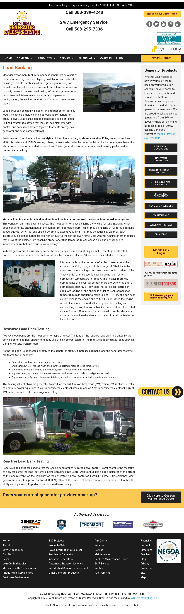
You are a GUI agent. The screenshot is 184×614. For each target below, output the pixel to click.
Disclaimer (147, 568)
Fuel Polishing (102, 572)
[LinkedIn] (177, 30)
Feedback (146, 554)
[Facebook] (149, 30)
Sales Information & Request (65, 549)
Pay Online (101, 540)
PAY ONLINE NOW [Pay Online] (161, 58)
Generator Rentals (161, 224)
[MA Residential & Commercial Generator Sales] (23, 35)
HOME (9, 58)
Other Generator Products (161, 183)
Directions (146, 549)
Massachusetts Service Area (19, 568)
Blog (143, 559)
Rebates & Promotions (161, 195)
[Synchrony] (166, 51)
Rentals (99, 568)
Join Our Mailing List (14, 563)
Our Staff (8, 554)
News (6, 559)
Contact (145, 545)
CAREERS (106, 58)
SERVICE (65, 58)
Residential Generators (161, 147)
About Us (8, 545)
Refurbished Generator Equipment (68, 568)
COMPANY (23, 58)
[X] (156, 30)
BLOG (119, 58)
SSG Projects (56, 540)
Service (99, 549)
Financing (161, 234)
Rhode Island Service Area (18, 572)
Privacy (145, 563)
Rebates (99, 545)
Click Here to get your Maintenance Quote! (161, 296)
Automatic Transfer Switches (161, 171)
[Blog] (163, 30)
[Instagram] (170, 30)
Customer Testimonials (16, 577)
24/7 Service (102, 563)
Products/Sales (58, 545)
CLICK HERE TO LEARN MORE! (118, 5)
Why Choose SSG (13, 549)
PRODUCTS (45, 58)
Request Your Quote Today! (162, 13)
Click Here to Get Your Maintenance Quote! (161, 497)
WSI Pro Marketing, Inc (144, 598)
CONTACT (11, 66)
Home (6, 540)
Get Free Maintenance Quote (111, 559)
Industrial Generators (161, 159)
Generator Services (161, 205)
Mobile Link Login (161, 251)
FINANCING (85, 58)
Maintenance (161, 215)
